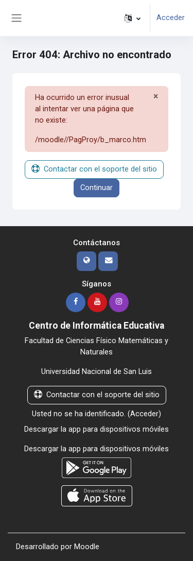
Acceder (170, 17)
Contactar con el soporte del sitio (94, 169)
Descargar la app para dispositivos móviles (96, 429)
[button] (132, 18)
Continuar (96, 187)
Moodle (86, 546)
